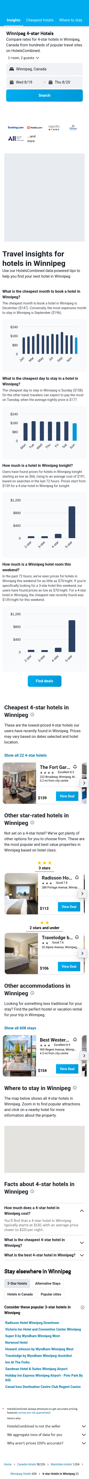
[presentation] (32, 714)
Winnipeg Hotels (20, 1473)
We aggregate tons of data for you (47, 1435)
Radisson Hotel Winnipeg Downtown (32, 1323)
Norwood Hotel (16, 1342)
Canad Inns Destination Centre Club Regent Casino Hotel (43, 1389)
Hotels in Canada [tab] (20, 1294)
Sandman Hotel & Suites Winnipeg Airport (36, 1369)
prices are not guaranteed (34, 1412)
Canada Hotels (26, 1464)
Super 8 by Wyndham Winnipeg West (32, 1336)
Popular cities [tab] (51, 1294)
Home (7, 1464)
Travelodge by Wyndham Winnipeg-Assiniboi (38, 1356)
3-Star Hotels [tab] (17, 1283)
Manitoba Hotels (61, 1464)
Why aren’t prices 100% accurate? (47, 1443)
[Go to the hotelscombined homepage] (34, 7)
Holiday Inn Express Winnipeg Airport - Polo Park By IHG (44, 1378)
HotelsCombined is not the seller (47, 1426)
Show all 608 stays (20, 1028)
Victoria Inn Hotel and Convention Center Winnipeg (43, 1329)
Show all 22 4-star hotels (25, 755)
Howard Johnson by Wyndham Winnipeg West (39, 1349)
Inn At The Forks (17, 1362)
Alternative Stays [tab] (48, 1283)
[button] (8, 7)
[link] (44, 681)
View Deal (67, 796)
